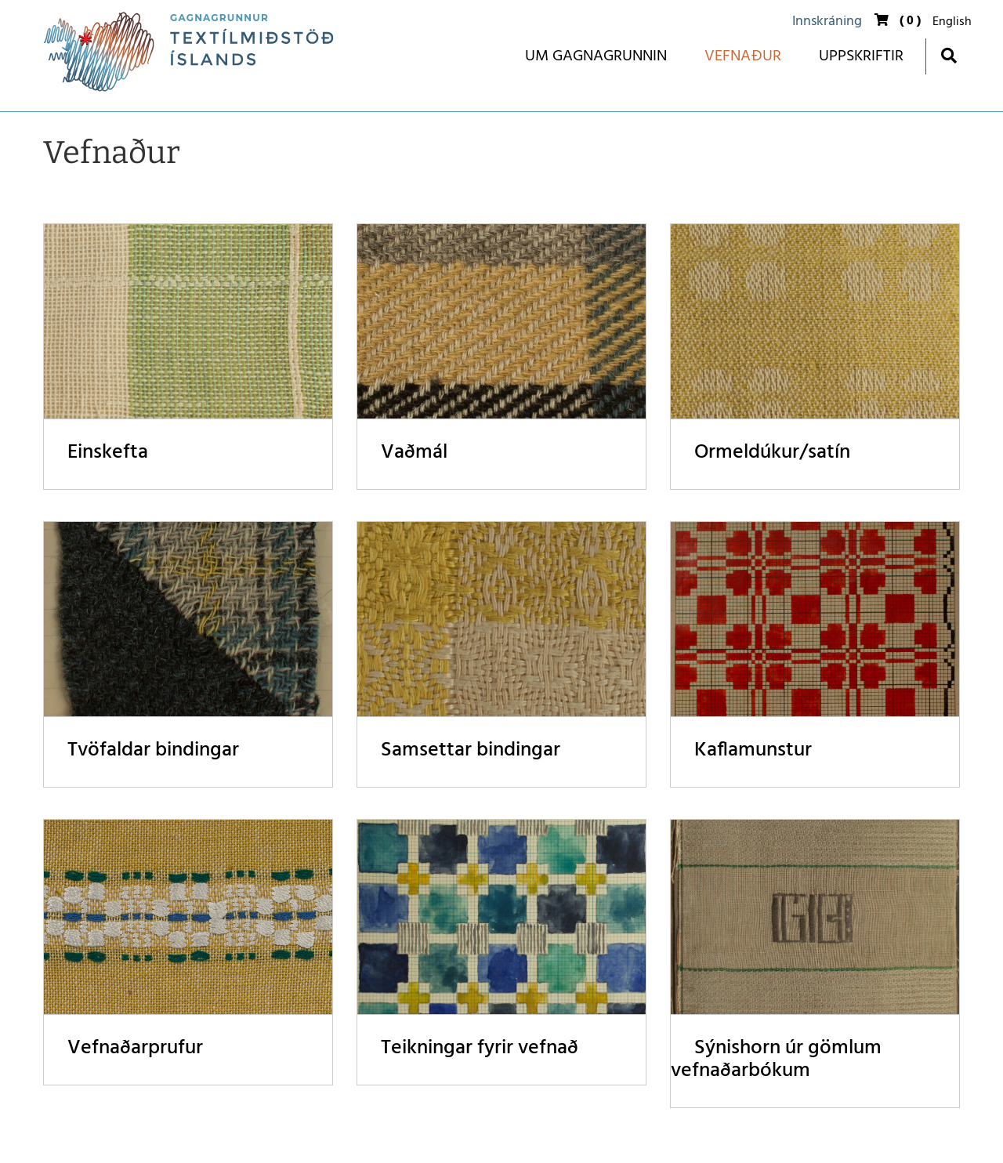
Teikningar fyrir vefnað (479, 1048)
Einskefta (107, 453)
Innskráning (827, 21)
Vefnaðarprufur (135, 1048)
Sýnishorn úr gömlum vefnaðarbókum (776, 1059)
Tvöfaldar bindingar (153, 750)
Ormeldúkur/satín (772, 453)
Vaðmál (414, 453)
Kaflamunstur (753, 750)
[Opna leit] (948, 55)
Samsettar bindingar (470, 750)
